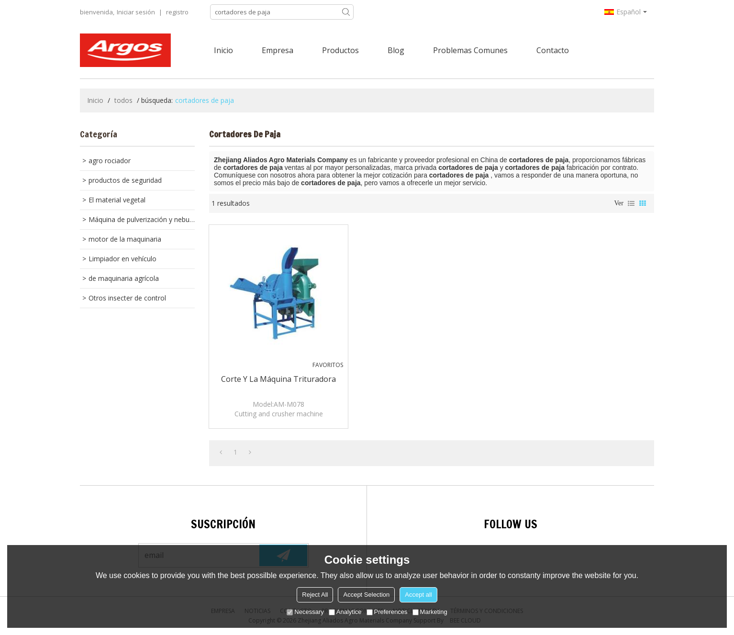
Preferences (387, 611)
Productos (340, 50)
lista (631, 203)
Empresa (277, 50)
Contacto (552, 50)
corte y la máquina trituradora (278, 379)
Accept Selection (366, 594)
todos (123, 100)
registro (177, 12)
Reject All (315, 594)
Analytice (345, 611)
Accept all (418, 594)
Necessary (305, 611)
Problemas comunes (470, 50)
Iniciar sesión (136, 12)
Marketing (429, 611)
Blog (396, 50)
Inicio (223, 50)
